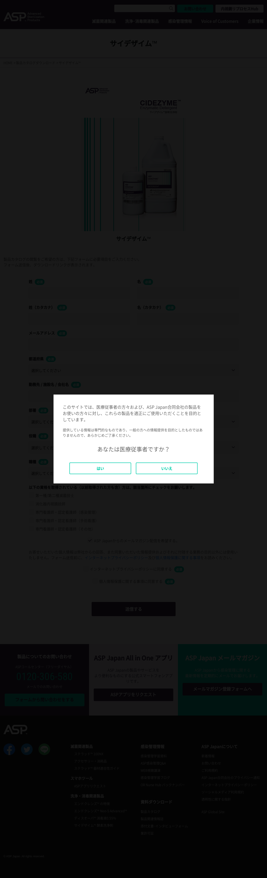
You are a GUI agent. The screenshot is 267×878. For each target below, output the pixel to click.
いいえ (166, 468)
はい (100, 468)
